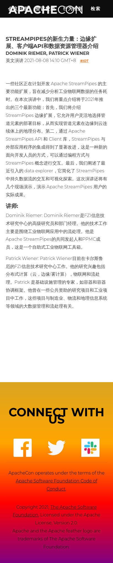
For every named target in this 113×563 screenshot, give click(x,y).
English (22, 26)
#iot (84, 61)
